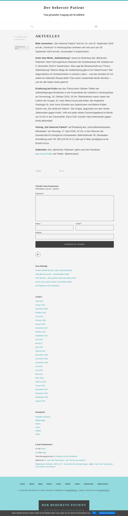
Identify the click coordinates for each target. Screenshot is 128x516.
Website (38, 233)
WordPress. (72, 490)
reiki (37, 453)
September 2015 (41, 397)
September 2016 (41, 363)
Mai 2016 (39, 374)
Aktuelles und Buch (20, 48)
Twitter (38, 171)
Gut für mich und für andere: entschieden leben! (53, 282)
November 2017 (41, 328)
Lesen (58, 484)
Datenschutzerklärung (107, 513)
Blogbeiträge (40, 420)
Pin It (61, 171)
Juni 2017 (39, 339)
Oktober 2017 (40, 332)
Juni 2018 (39, 316)
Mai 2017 (39, 343)
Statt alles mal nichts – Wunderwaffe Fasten (52, 274)
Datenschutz (103, 484)
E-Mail (79, 224)
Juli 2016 (38, 366)
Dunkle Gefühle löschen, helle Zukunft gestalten (53, 270)
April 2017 (39, 347)
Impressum (88, 484)
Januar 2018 (40, 324)
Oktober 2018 (40, 313)
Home (22, 484)
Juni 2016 (39, 370)
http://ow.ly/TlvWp (44, 154)
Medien (38, 431)
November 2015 (41, 393)
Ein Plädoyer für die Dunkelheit (47, 286)
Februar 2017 (40, 351)
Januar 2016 (40, 386)
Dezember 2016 (41, 355)
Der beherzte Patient (64, 7)
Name (38, 224)
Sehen (37, 434)
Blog (40, 484)
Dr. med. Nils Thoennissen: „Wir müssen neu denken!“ (65, 460)
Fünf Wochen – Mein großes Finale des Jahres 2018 (55, 278)
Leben (37, 427)
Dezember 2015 (41, 389)
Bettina (21, 40)
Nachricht (39, 193)
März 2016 (39, 378)
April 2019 (39, 301)
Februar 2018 (40, 320)
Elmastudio (103, 490)
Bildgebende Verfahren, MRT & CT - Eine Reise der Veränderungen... (62, 464)
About (31, 484)
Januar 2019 (40, 305)
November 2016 (41, 359)
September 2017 (41, 336)
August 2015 (40, 401)
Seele (43, 449)
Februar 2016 (40, 382)
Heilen (37, 424)
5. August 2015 (21, 37)
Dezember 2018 (41, 309)
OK (94, 513)
